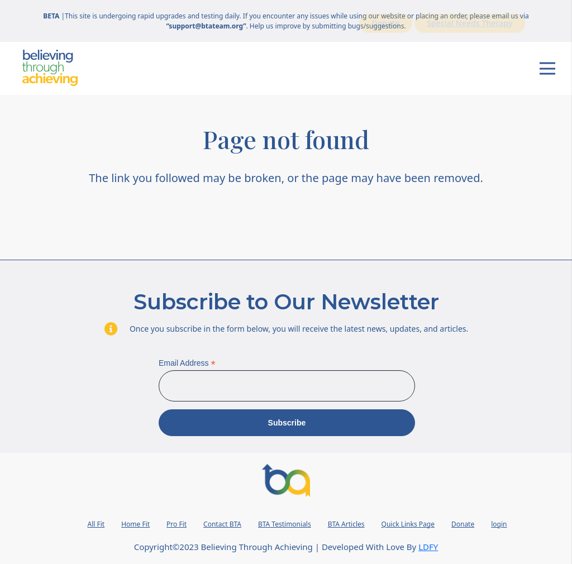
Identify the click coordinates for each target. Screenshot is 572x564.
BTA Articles (346, 524)
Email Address (187, 363)
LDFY (428, 546)
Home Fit (135, 524)
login (499, 524)
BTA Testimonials (284, 524)
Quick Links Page (408, 524)
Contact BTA (222, 524)
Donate (462, 524)
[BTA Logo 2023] (286, 480)
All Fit (96, 524)
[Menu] (547, 69)
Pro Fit (176, 524)
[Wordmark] (50, 68)
